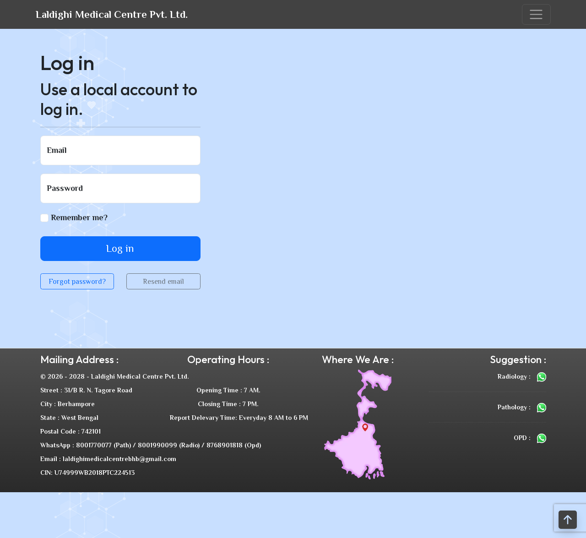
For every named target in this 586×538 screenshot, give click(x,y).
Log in (120, 248)
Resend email (163, 281)
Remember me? (74, 217)
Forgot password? (77, 281)
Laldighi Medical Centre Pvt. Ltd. (112, 14)
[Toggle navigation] (536, 14)
